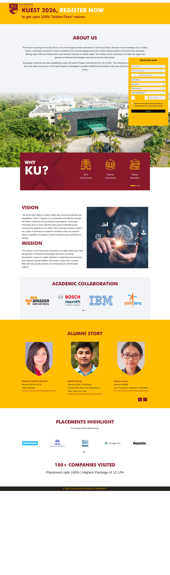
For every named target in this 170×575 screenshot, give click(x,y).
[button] (133, 269)
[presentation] (140, 483)
